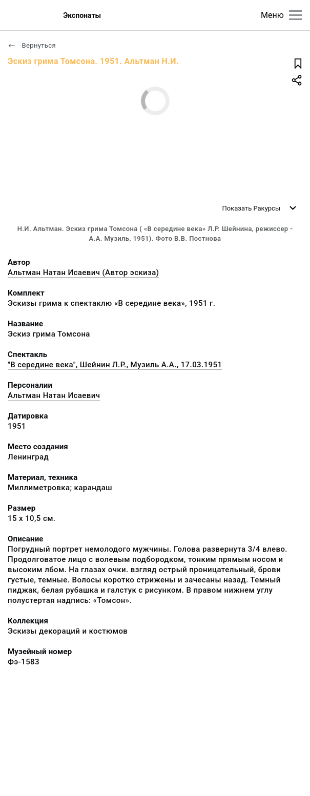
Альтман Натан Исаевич (54, 395)
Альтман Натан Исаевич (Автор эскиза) (83, 272)
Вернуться (32, 45)
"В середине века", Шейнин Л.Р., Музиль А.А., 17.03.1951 (115, 364)
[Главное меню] (295, 15)
